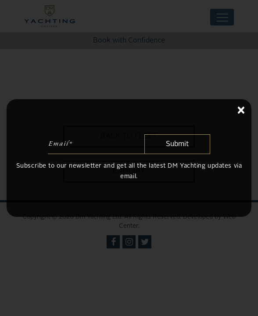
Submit (177, 144)
